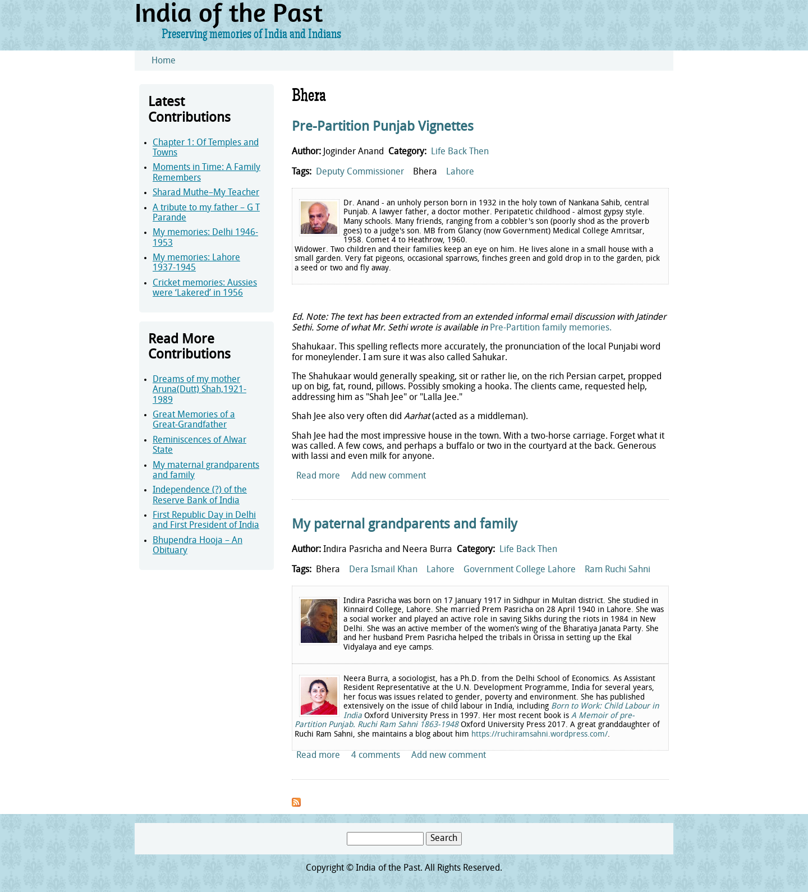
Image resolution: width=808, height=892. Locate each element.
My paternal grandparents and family (404, 525)
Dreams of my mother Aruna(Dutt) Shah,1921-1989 (199, 390)
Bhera (425, 172)
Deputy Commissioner (360, 172)
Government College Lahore (519, 569)
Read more (318, 476)
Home (164, 61)
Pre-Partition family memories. (551, 328)
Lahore (460, 172)
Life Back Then (460, 152)
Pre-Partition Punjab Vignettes (383, 127)
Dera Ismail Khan (383, 569)
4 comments (375, 755)
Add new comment (388, 476)
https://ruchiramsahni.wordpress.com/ (539, 734)
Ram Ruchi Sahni (617, 569)
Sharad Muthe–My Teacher (206, 192)
